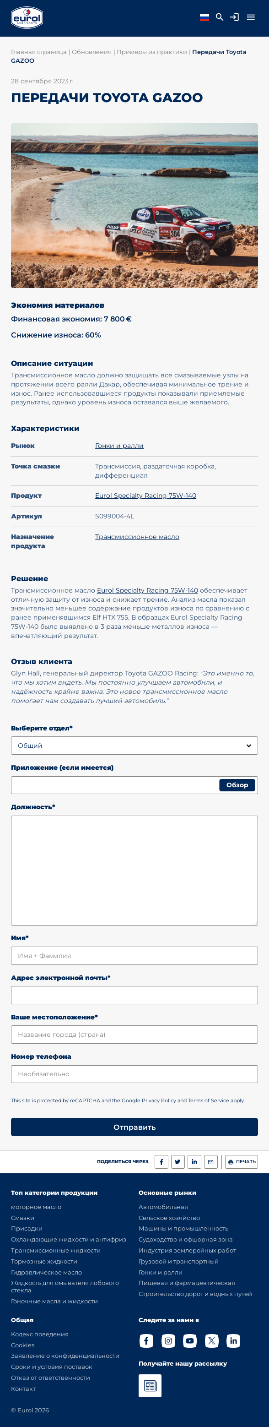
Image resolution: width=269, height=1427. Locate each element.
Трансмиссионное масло (137, 537)
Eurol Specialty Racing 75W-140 (145, 495)
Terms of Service (208, 1100)
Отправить (134, 1127)
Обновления (92, 51)
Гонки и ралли (119, 445)
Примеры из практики (152, 51)
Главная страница (39, 51)
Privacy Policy (159, 1100)
